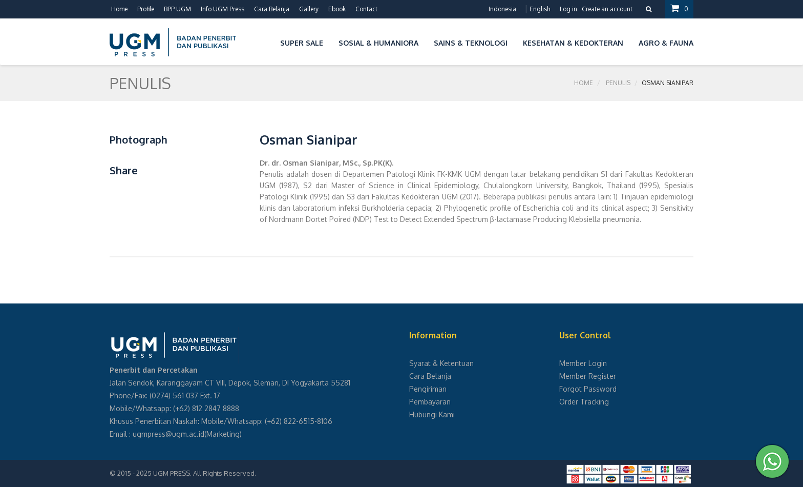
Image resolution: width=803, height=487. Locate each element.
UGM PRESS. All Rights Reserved (204, 473)
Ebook (337, 9)
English (540, 9)
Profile (145, 9)
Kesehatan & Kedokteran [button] (573, 42)
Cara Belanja (271, 9)
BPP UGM (177, 9)
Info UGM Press (222, 9)
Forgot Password (588, 388)
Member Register (587, 376)
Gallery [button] (309, 9)
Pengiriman (428, 388)
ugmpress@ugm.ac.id (168, 434)
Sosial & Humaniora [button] (378, 42)
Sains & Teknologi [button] (471, 42)
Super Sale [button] (301, 42)
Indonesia (502, 9)
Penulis (618, 83)
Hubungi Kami (432, 414)
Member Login (583, 363)
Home (119, 9)
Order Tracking (584, 401)
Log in (568, 9)
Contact (366, 9)
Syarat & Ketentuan (441, 363)
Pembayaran (430, 401)
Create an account (607, 9)
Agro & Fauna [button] (666, 42)
